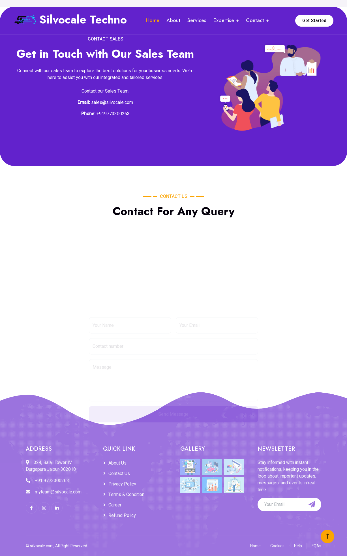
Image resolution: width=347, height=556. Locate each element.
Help (298, 546)
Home (152, 20)
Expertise (223, 20)
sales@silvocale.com (112, 102)
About (173, 20)
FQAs (316, 546)
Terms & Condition (126, 494)
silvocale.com (41, 546)
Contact (255, 20)
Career (114, 505)
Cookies (277, 546)
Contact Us (119, 473)
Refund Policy (122, 515)
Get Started (314, 20)
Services (196, 20)
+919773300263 (113, 113)
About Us (117, 463)
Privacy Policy (122, 484)
